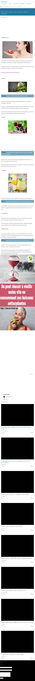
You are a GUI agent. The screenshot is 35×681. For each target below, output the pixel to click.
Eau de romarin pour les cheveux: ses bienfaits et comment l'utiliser (15, 494)
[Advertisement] (17, 27)
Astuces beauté (3, 3)
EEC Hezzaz (4, 1)
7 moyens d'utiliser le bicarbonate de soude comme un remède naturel (18, 240)
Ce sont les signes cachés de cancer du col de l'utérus (12, 526)
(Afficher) (7, 37)
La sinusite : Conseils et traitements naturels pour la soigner (17, 95)
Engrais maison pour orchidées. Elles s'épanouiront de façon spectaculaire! (16, 558)
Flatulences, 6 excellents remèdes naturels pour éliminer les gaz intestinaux (19, 201)
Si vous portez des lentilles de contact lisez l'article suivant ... (14, 590)
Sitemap (1, 662)
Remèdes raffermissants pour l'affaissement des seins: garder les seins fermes (17, 622)
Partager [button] (2, 432)
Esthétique (22, 3)
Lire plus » (32, 432)
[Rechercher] (33, 1)
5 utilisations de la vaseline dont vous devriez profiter (12, 654)
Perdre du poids (15, 3)
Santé (9, 3)
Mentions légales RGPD (3, 661)
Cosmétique (28, 3)
